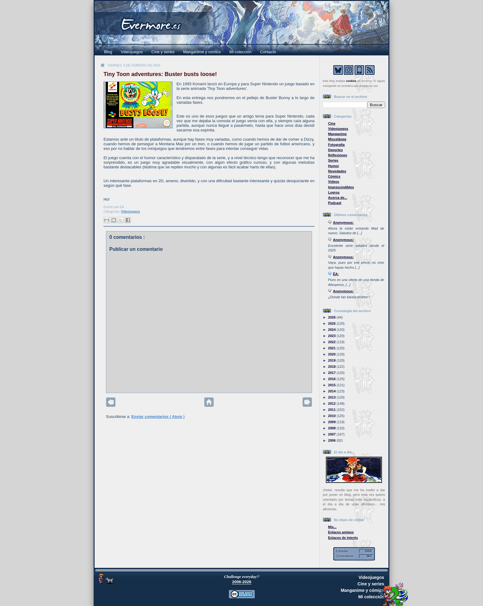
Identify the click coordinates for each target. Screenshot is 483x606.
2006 (332, 440)
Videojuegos (132, 52)
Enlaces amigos (341, 532)
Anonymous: (343, 222)
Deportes (335, 150)
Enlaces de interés (343, 538)
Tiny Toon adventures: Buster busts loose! (160, 74)
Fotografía (336, 144)
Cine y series (162, 52)
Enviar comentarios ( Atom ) (158, 416)
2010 (332, 416)
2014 (332, 391)
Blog (108, 52)
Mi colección (240, 52)
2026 (332, 317)
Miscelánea (337, 139)
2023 (332, 336)
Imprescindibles (341, 187)
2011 (332, 409)
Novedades (337, 171)
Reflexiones (337, 155)
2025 (332, 323)
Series (333, 160)
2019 (332, 360)
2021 (332, 348)
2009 (332, 422)
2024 (332, 329)
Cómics (334, 176)
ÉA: (336, 274)
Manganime (337, 134)
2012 (332, 403)
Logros (333, 192)
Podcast (334, 203)
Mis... (332, 527)
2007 (332, 434)
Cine (331, 123)
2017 (332, 373)
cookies (351, 80)
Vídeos (333, 181)
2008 (332, 428)
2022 (332, 342)
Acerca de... (337, 197)
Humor (333, 166)
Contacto (268, 52)
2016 (332, 379)
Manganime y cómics (202, 52)
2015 (332, 385)
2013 (332, 397)
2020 (332, 354)
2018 (332, 366)
